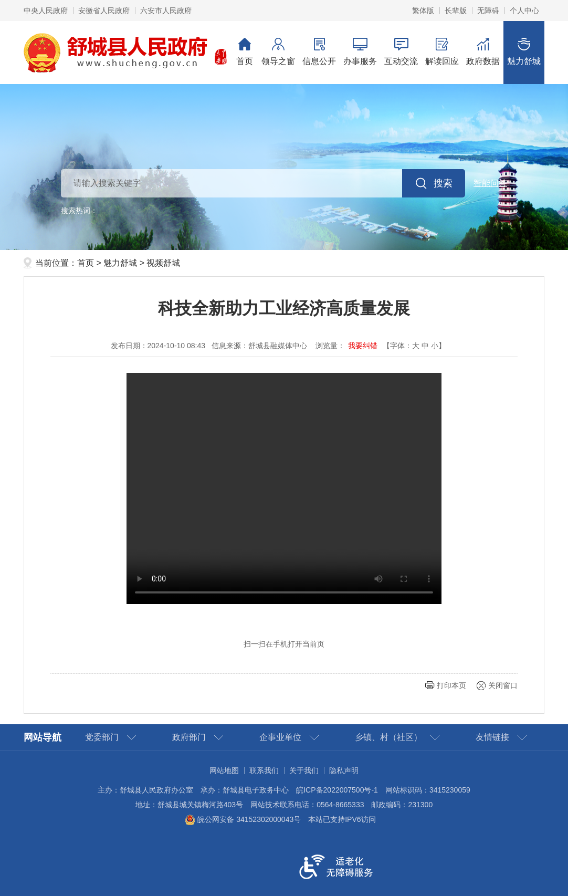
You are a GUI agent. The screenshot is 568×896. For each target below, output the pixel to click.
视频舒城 (163, 262)
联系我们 (264, 770)
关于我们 (304, 770)
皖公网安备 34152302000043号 (243, 819)
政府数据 (482, 52)
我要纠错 (362, 345)
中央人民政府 (46, 10)
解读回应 (442, 52)
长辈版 (456, 10)
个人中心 (524, 10)
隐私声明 (344, 770)
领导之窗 (278, 52)
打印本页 (451, 685)
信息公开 (319, 52)
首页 (245, 52)
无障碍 (488, 10)
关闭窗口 (503, 685)
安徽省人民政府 (104, 10)
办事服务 (360, 52)
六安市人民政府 (166, 10)
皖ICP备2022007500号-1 (337, 790)
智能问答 (490, 183)
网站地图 (224, 770)
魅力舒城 (523, 52)
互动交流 (401, 52)
